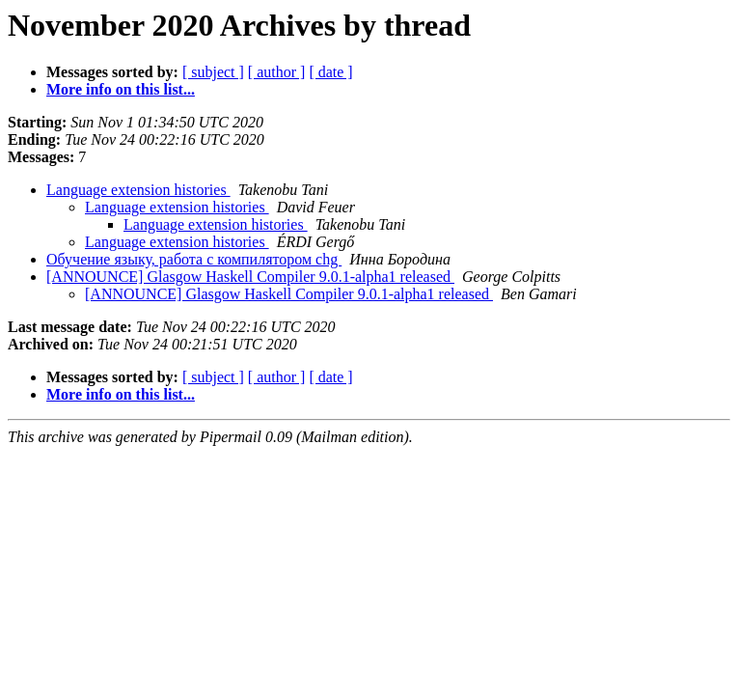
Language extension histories (138, 189)
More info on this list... (120, 89)
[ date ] (330, 72)
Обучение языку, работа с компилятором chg (194, 259)
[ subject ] (213, 72)
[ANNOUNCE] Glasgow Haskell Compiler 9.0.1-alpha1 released (250, 276)
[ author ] (277, 72)
